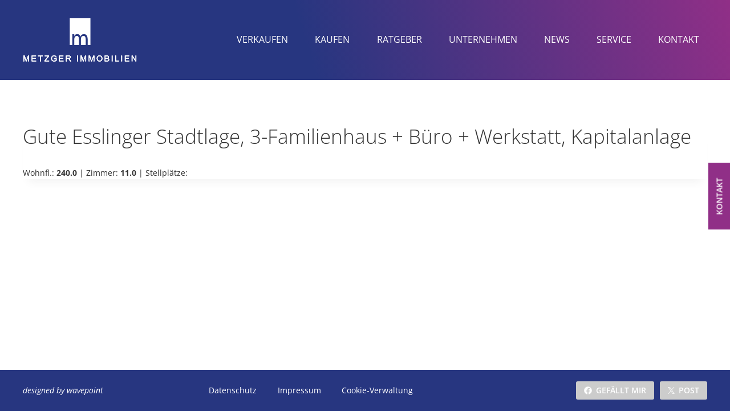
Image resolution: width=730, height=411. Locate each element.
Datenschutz (233, 390)
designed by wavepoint (63, 390)
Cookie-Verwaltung (377, 390)
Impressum (299, 390)
